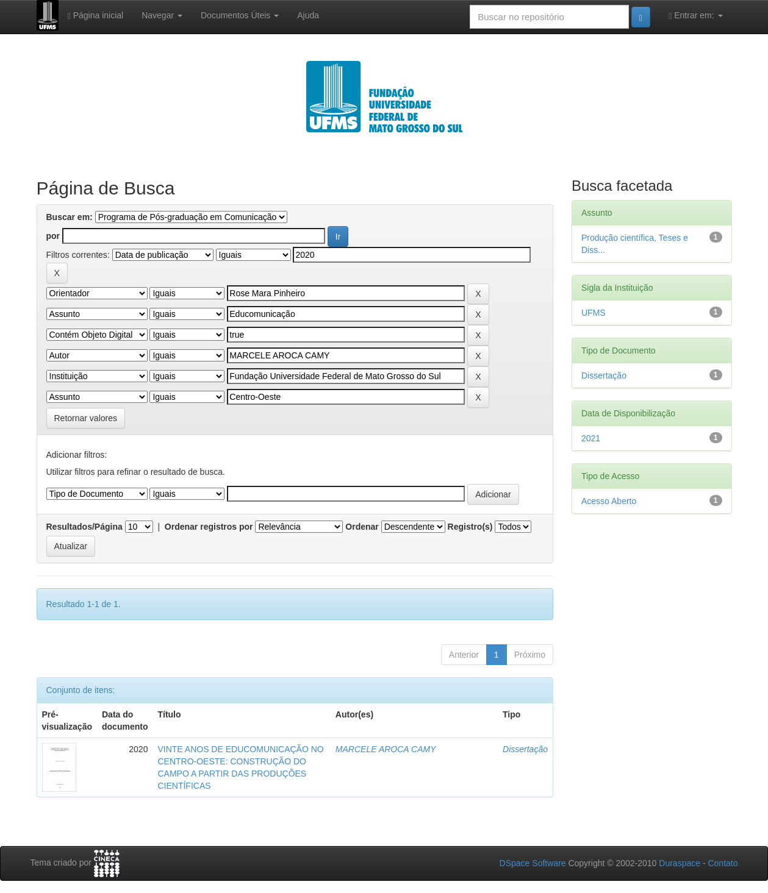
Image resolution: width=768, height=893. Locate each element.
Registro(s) (470, 527)
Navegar (162, 15)
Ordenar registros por (209, 527)
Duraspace (679, 863)
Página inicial (96, 15)
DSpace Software (533, 863)
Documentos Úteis (240, 15)
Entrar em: (695, 15)
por (53, 236)
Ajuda (308, 15)
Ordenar (361, 527)
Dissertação (525, 749)
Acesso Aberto (608, 501)
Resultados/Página (84, 527)
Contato (722, 863)
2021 (590, 438)
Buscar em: (69, 217)
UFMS (593, 313)
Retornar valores (86, 418)
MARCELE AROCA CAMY (386, 749)
